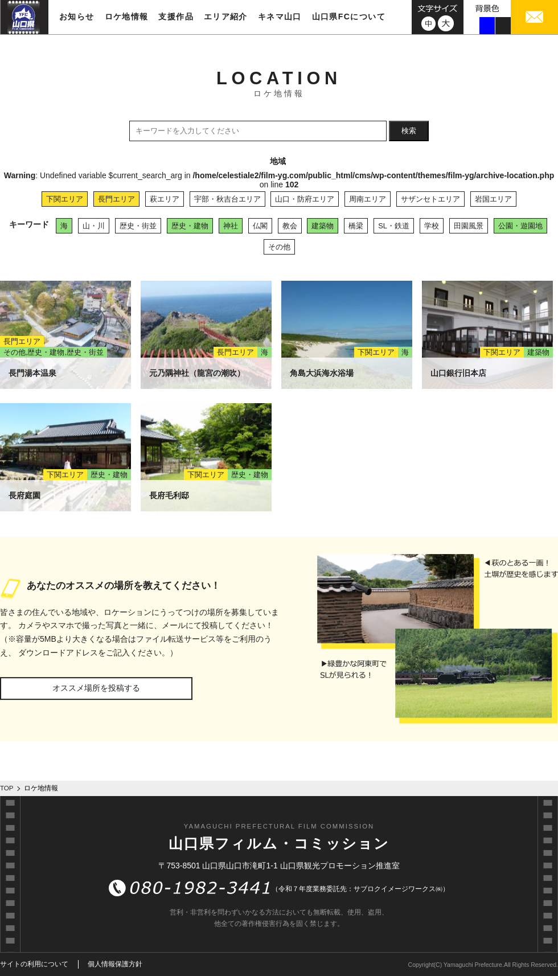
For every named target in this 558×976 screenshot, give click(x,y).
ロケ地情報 (127, 16)
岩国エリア (493, 199)
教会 (289, 226)
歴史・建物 (189, 226)
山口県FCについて (348, 16)
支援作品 (176, 16)
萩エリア (164, 199)
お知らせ (77, 16)
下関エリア (64, 199)
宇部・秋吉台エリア (227, 199)
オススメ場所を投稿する (96, 687)
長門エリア (116, 199)
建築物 (322, 226)
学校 (431, 226)
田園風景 (468, 226)
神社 (230, 226)
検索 (408, 130)
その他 (279, 247)
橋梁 (355, 226)
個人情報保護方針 (115, 964)
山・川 (94, 226)
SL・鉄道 (393, 226)
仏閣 (260, 226)
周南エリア (367, 199)
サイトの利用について (34, 964)
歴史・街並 (138, 226)
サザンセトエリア (430, 199)
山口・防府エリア (304, 199)
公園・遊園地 (520, 226)
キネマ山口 (280, 16)
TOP (7, 788)
